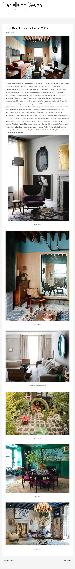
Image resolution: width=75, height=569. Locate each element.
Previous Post (8, 560)
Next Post (68, 560)
